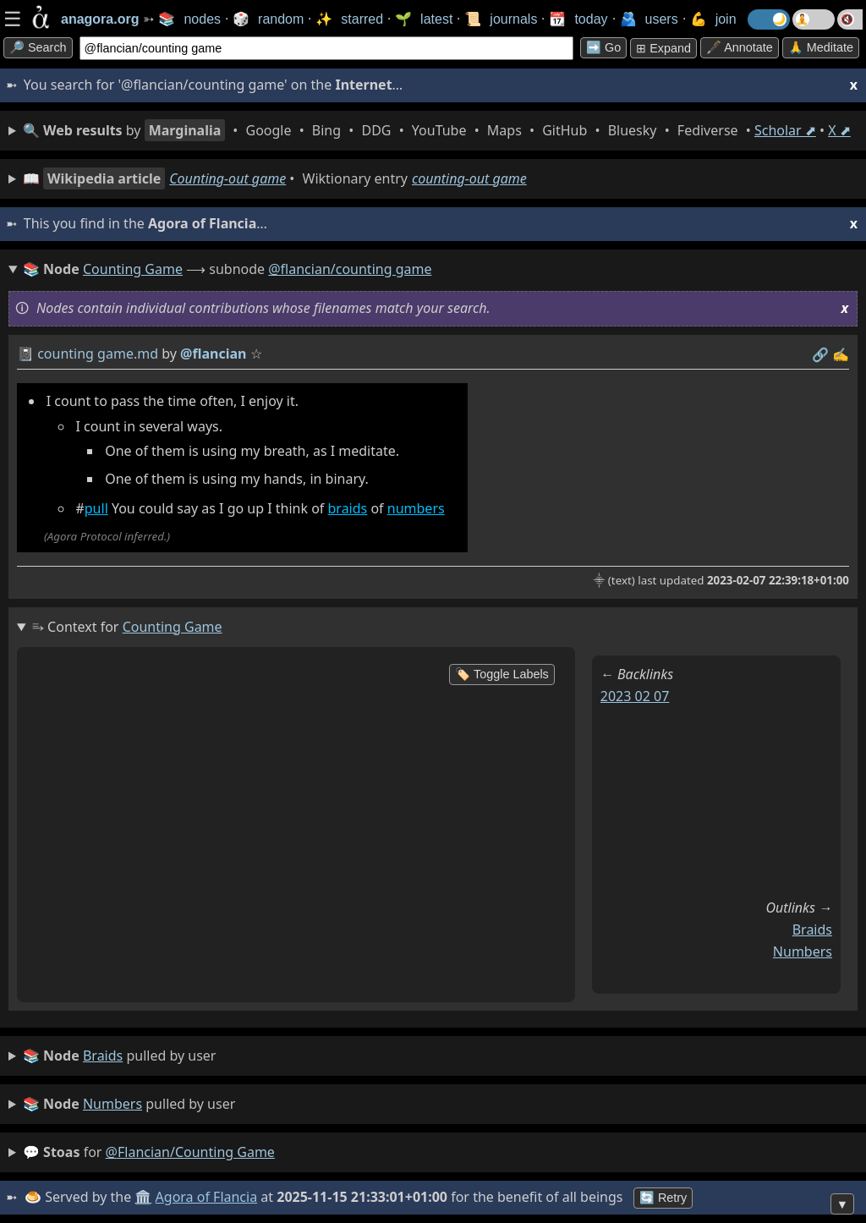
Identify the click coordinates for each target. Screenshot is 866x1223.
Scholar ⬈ (785, 130)
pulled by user (119, 1056)
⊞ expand (663, 48)
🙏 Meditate (820, 47)
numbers (416, 508)
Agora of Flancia (207, 1196)
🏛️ (142, 1196)
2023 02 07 (635, 696)
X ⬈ (839, 130)
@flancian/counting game (349, 269)
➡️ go (603, 47)
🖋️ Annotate (739, 47)
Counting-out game (227, 178)
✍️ (840, 354)
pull (96, 508)
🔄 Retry (663, 1197)
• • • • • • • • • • (437, 130)
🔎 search (38, 47)
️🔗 (820, 354)
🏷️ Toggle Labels (502, 674)
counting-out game (469, 178)
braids (348, 508)
